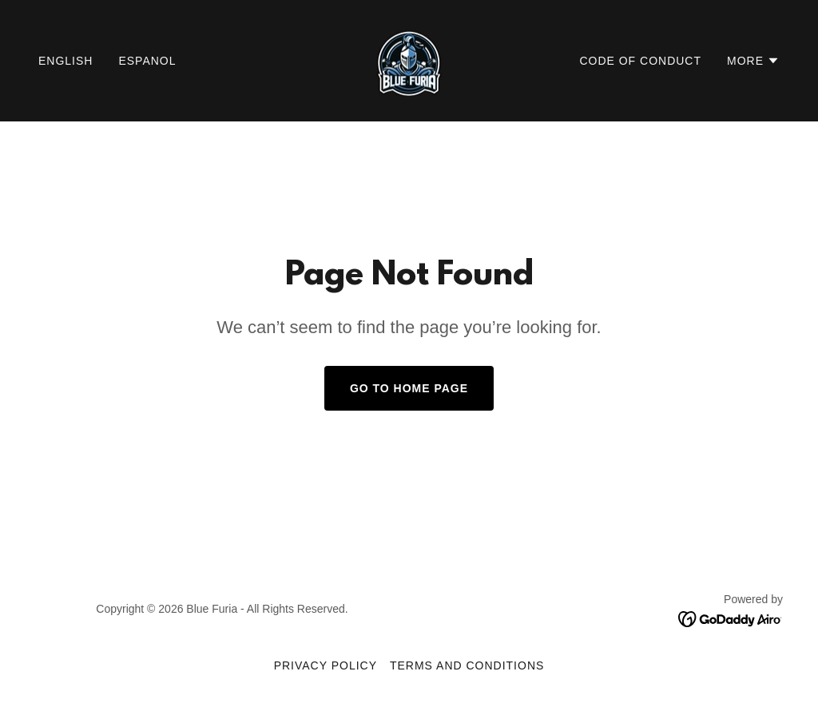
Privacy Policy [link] (325, 665)
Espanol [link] (147, 60)
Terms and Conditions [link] (467, 665)
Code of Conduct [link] (640, 60)
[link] (408, 59)
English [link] (65, 60)
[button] (753, 60)
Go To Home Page (409, 388)
